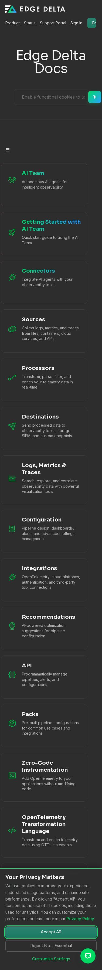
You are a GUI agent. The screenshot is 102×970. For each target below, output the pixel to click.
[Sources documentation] (35, 331)
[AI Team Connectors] (35, 282)
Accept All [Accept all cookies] (51, 931)
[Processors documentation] (35, 379)
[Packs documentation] (35, 725)
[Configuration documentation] (35, 531)
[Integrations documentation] (35, 579)
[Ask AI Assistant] (53, 97)
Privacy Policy (80, 918)
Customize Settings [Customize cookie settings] (51, 958)
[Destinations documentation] (35, 428)
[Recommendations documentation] (35, 628)
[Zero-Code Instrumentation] (35, 777)
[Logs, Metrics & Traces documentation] (35, 479)
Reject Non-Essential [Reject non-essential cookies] (51, 945)
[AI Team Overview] (35, 184)
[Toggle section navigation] (7, 149)
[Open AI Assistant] (88, 956)
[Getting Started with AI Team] (35, 233)
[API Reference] (35, 677)
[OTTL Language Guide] (35, 832)
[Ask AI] (94, 97)
